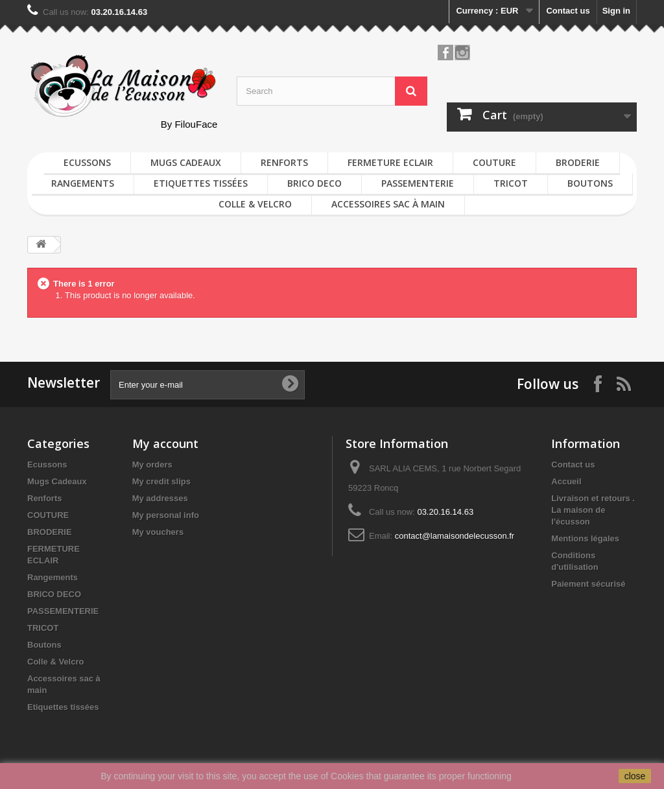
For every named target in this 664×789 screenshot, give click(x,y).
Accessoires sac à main (388, 204)
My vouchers (158, 532)
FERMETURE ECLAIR (390, 162)
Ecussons (87, 162)
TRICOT (510, 183)
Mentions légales (585, 538)
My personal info (165, 515)
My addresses (160, 498)
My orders (152, 464)
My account (165, 443)
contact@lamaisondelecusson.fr (454, 536)
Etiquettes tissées (201, 183)
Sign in (616, 11)
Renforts (284, 162)
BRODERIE (578, 162)
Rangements (82, 183)
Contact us (567, 11)
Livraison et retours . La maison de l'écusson (593, 509)
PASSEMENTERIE (417, 183)
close (635, 776)
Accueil (566, 481)
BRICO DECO (314, 183)
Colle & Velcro (255, 204)
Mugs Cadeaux (185, 162)
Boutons (590, 183)
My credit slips (161, 481)
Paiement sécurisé (588, 584)
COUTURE (494, 162)
